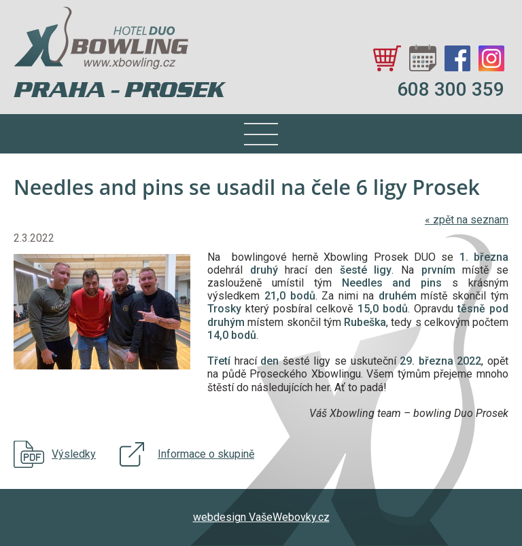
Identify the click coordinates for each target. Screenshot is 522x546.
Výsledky (74, 454)
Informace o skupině (206, 454)
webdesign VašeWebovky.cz (261, 517)
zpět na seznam (466, 219)
